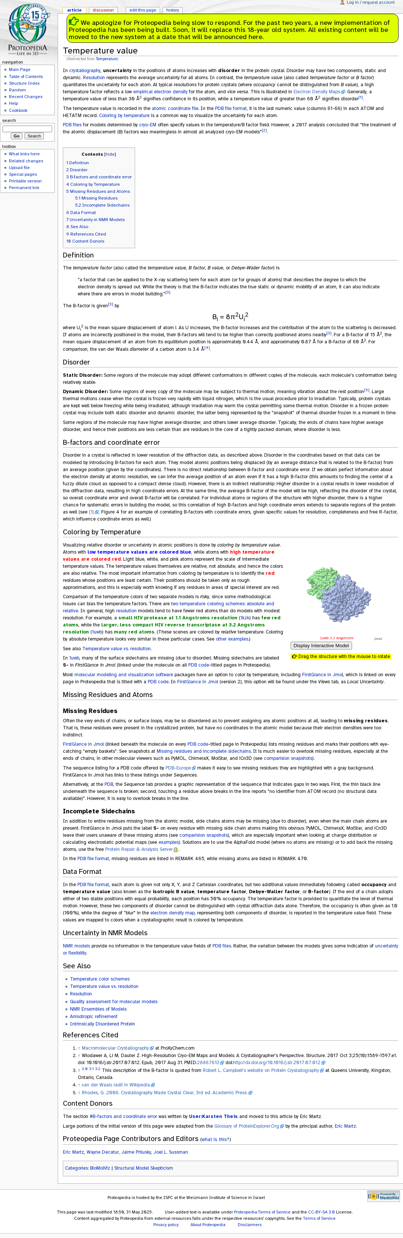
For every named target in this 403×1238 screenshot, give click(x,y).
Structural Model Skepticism (143, 1168)
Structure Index (24, 83)
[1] (360, 97)
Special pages (23, 174)
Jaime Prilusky (136, 1152)
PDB (109, 784)
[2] (264, 130)
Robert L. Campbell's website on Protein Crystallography (261, 1070)
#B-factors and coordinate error (123, 1116)
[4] (207, 347)
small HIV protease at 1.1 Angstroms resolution (177, 618)
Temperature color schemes (99, 979)
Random (17, 90)
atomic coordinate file (175, 108)
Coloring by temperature (124, 116)
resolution (126, 611)
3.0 (85, 1068)
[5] (367, 390)
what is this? (215, 1139)
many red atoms (134, 632)
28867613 (208, 1063)
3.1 (91, 1068)
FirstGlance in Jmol (322, 675)
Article (74, 10)
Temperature (106, 58)
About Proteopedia (208, 1224)
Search (9, 120)
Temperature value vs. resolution (116, 649)
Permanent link (24, 187)
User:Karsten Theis (213, 1116)
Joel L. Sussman (171, 1152)
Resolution (94, 78)
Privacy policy (166, 1224)
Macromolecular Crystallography (115, 1048)
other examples (232, 639)
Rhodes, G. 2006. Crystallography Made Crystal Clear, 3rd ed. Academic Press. (164, 1093)
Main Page (20, 69)
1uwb (97, 632)
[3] (167, 292)
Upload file (19, 167)
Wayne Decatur (103, 1152)
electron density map (172, 913)
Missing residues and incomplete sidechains (204, 751)
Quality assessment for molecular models (113, 1002)
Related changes (26, 160)
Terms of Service (319, 1218)
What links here (24, 153)
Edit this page (142, 10)
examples (169, 842)
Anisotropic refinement (94, 1017)
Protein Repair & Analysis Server (139, 849)
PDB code (198, 665)
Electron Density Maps (317, 92)
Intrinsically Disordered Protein (102, 1024)
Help (13, 103)
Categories (76, 1168)
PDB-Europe (178, 768)
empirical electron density (160, 92)
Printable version (25, 181)
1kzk (244, 618)
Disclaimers (250, 1224)
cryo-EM (147, 125)
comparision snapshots (288, 758)
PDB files (72, 125)
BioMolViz (100, 1168)
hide (110, 154)
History (172, 10)
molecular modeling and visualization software (123, 675)
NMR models (76, 946)
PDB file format (231, 108)
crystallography (84, 71)
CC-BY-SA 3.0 (321, 1212)
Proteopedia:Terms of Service (262, 1212)
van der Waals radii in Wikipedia (116, 1085)
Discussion (103, 10)
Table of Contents (26, 76)
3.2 (97, 1068)
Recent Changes (25, 96)
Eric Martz (345, 1126)
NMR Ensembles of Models (98, 1009)
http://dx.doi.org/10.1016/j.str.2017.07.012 (276, 1063)
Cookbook (18, 110)
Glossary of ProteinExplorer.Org (246, 1126)
